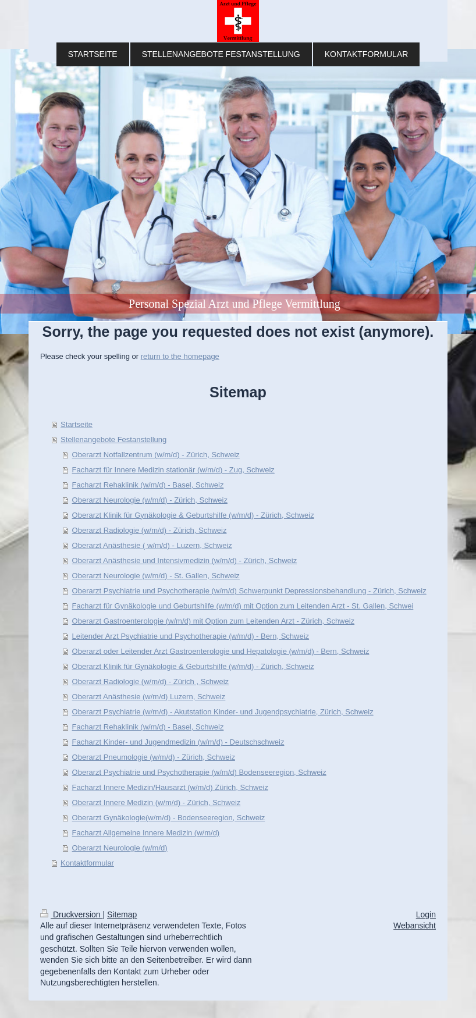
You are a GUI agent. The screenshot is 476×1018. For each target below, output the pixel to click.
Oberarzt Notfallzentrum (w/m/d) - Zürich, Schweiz (156, 454)
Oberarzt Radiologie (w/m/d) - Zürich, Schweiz (149, 530)
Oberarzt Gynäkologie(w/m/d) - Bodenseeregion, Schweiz (168, 817)
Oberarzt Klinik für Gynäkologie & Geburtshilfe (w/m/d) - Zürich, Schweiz (193, 515)
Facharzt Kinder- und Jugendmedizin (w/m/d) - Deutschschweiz (178, 742)
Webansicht (414, 925)
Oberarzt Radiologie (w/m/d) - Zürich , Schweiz (150, 681)
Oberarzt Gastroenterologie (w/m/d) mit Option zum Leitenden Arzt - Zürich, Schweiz (213, 621)
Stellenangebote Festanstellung (113, 439)
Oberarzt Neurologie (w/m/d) (120, 847)
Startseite (77, 424)
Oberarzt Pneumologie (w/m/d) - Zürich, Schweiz (153, 757)
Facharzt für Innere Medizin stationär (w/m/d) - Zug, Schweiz (173, 469)
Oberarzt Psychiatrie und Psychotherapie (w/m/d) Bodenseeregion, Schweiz (199, 772)
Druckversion (71, 914)
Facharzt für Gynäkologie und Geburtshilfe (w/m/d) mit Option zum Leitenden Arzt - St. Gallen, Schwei (243, 605)
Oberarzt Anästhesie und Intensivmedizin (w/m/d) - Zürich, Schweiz (184, 560)
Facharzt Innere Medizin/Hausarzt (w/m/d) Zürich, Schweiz (170, 787)
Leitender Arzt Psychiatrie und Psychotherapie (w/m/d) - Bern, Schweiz (191, 636)
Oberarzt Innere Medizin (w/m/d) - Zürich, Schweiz (156, 802)
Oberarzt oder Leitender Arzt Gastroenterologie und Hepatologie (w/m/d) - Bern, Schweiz (221, 651)
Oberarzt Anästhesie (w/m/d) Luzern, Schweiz (149, 696)
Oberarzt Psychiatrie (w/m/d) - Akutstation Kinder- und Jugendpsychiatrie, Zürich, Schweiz (223, 711)
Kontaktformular (87, 863)
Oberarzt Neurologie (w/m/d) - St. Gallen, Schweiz (156, 575)
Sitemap (122, 914)
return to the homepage (180, 356)
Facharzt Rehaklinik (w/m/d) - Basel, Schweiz (148, 484)
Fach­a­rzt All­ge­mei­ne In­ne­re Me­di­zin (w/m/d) (146, 832)
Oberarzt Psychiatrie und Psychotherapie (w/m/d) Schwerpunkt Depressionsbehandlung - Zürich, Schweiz (249, 590)
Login (426, 914)
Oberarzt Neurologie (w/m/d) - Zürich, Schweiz (150, 500)
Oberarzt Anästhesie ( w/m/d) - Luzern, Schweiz (152, 545)
